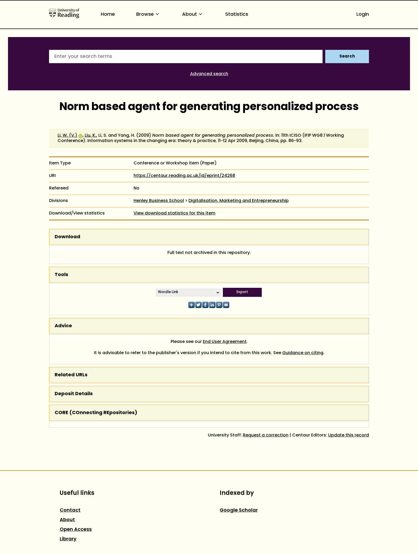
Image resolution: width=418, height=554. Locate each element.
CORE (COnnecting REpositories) (96, 413)
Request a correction (265, 435)
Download (67, 237)
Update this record (348, 435)
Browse (148, 14)
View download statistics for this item (174, 213)
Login (362, 14)
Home (108, 14)
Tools (61, 275)
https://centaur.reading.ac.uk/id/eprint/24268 (184, 175)
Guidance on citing (302, 353)
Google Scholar (239, 510)
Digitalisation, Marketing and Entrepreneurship (238, 200)
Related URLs (71, 375)
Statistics (236, 14)
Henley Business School (159, 200)
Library (68, 539)
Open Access (76, 529)
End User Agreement (225, 341)
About (193, 14)
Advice (63, 326)
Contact (70, 510)
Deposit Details (74, 394)
